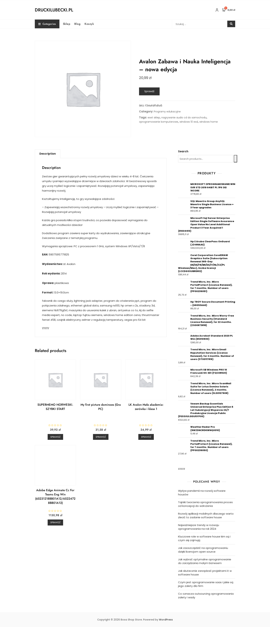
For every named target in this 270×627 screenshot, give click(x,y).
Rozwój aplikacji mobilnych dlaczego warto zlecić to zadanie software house (206, 515)
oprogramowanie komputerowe (158, 122)
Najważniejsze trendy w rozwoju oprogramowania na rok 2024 (198, 527)
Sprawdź (149, 91)
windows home (208, 122)
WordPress (166, 619)
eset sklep (154, 117)
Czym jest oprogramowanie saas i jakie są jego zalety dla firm (205, 584)
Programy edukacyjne (167, 111)
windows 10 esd (188, 122)
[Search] (235, 158)
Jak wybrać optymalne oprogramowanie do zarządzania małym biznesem (204, 561)
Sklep (66, 24)
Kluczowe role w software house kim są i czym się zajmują (204, 538)
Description (47, 154)
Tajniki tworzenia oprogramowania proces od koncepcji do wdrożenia (205, 504)
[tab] (47, 153)
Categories (47, 24)
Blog (77, 24)
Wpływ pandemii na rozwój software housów (202, 492)
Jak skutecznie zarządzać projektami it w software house (205, 572)
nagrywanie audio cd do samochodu (184, 117)
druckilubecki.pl (54, 10)
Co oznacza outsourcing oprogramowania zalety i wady (206, 595)
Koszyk (89, 24)
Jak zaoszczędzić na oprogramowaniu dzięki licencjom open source (203, 549)
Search (183, 151)
